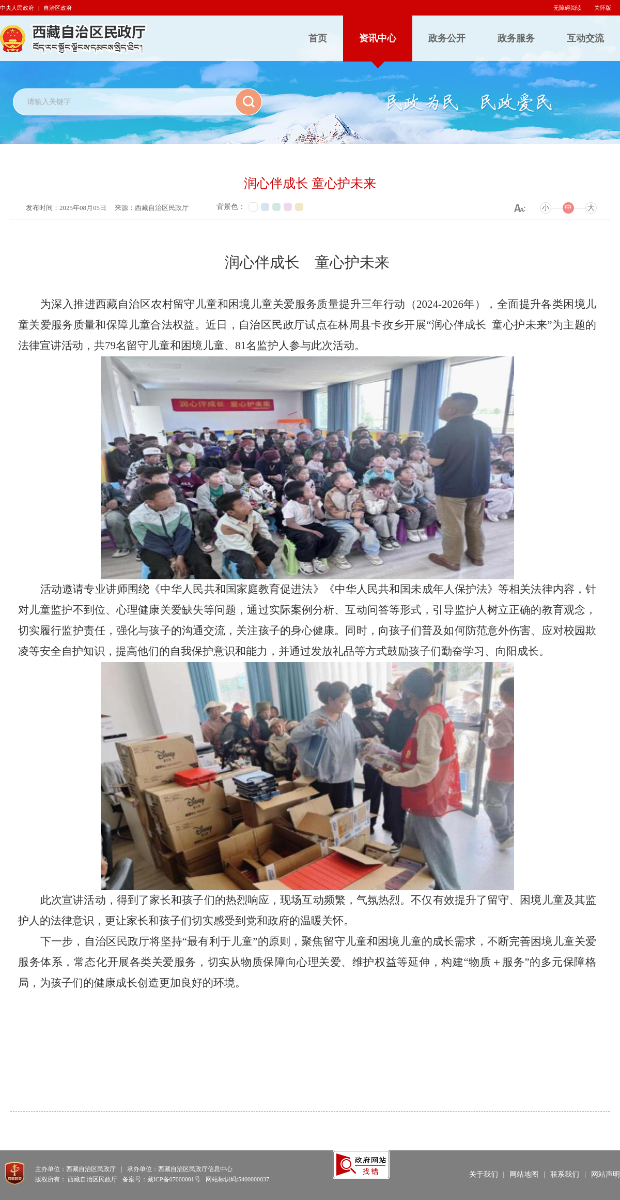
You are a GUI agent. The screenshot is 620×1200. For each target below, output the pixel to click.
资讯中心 (377, 38)
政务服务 (516, 38)
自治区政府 (57, 8)
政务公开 (447, 38)
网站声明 (605, 1174)
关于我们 (483, 1174)
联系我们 (564, 1174)
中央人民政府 (17, 8)
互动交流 (585, 38)
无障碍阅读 (567, 8)
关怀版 (602, 8)
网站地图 (523, 1174)
